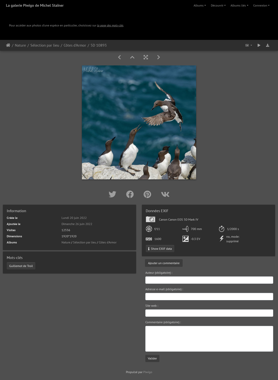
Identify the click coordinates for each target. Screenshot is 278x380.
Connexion (260, 5)
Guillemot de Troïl (21, 266)
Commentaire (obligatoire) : (163, 322)
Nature (20, 45)
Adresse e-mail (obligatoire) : (164, 289)
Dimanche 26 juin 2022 (77, 224)
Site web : (151, 305)
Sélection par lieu (44, 45)
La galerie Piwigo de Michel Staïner (35, 5)
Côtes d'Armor (75, 45)
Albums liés (238, 5)
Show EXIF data (160, 249)
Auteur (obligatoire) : (158, 272)
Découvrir (217, 5)
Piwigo (147, 372)
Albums (199, 5)
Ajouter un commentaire (164, 263)
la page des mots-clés (110, 25)
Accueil (8, 45)
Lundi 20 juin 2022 (74, 218)
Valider (152, 358)
